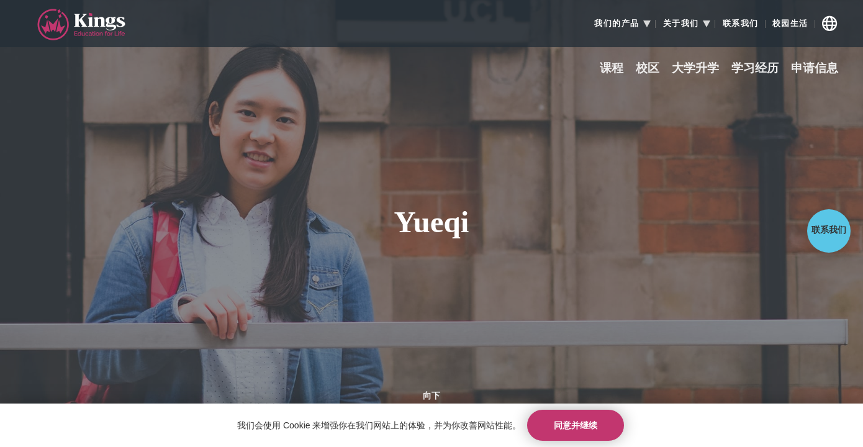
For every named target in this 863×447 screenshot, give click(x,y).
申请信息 (814, 68)
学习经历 (755, 68)
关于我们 (681, 23)
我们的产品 (616, 23)
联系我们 (741, 23)
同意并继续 (575, 425)
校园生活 (790, 23)
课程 (611, 68)
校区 (647, 68)
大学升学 (695, 68)
